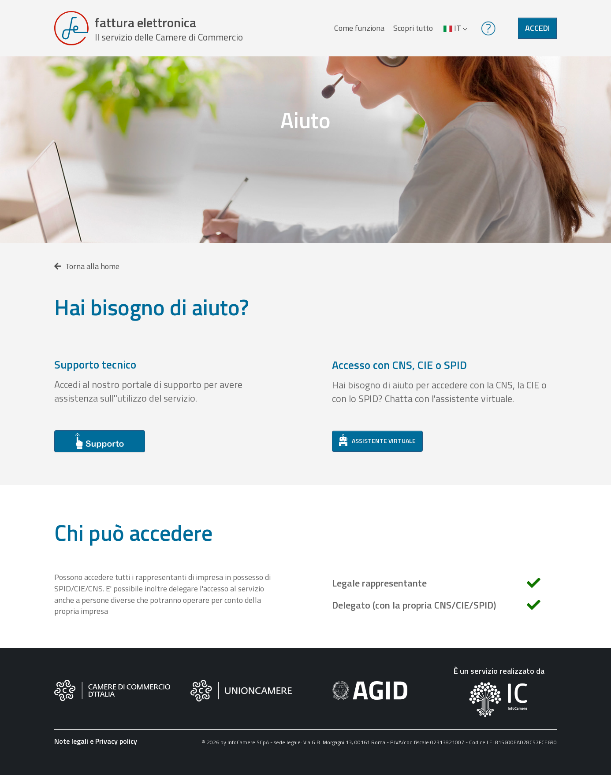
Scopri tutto (413, 28)
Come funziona (359, 28)
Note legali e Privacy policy (95, 741)
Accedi (537, 28)
